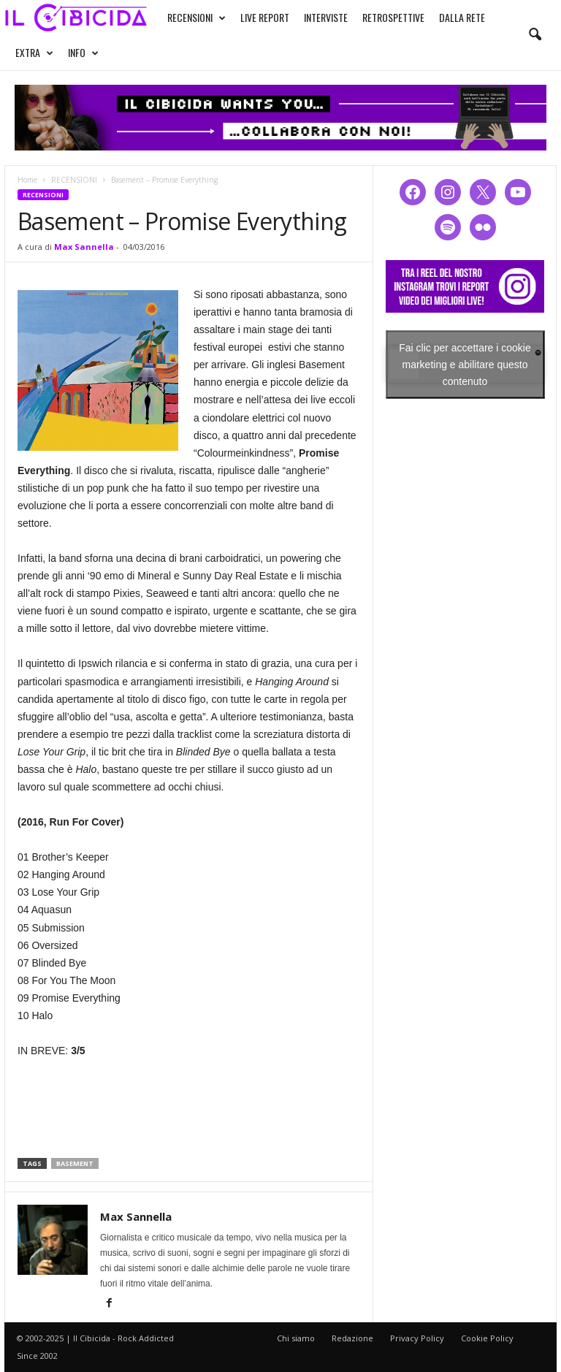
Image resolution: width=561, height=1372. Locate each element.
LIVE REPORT (264, 17)
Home (27, 180)
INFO (83, 52)
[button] (535, 35)
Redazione (352, 1338)
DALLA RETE (462, 17)
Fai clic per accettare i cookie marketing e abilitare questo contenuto (465, 363)
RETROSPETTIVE (393, 17)
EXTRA (34, 52)
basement (75, 1163)
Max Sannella (84, 246)
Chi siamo (296, 1338)
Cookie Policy (487, 1338)
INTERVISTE (326, 17)
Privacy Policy (417, 1338)
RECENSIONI (196, 17)
